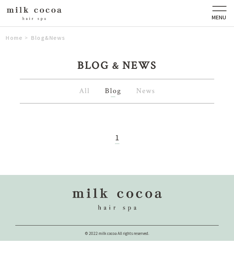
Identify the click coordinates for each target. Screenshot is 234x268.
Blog (113, 91)
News (145, 91)
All (84, 91)
